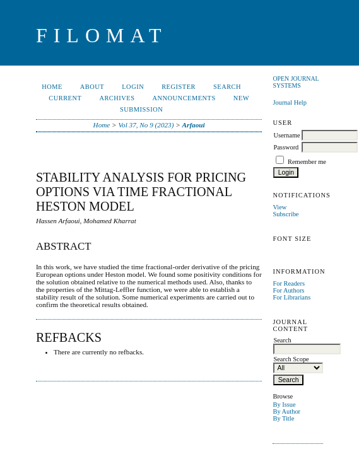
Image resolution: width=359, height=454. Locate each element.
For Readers (289, 283)
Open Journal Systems (296, 82)
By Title (283, 418)
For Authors (288, 290)
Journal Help (289, 102)
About (92, 86)
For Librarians (291, 297)
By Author (286, 411)
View (279, 207)
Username (286, 135)
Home (52, 86)
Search (227, 86)
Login (133, 86)
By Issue (284, 404)
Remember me (307, 161)
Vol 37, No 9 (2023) (146, 125)
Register (179, 86)
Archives (116, 98)
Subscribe (285, 214)
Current (65, 98)
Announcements (184, 98)
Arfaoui (193, 125)
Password (285, 147)
